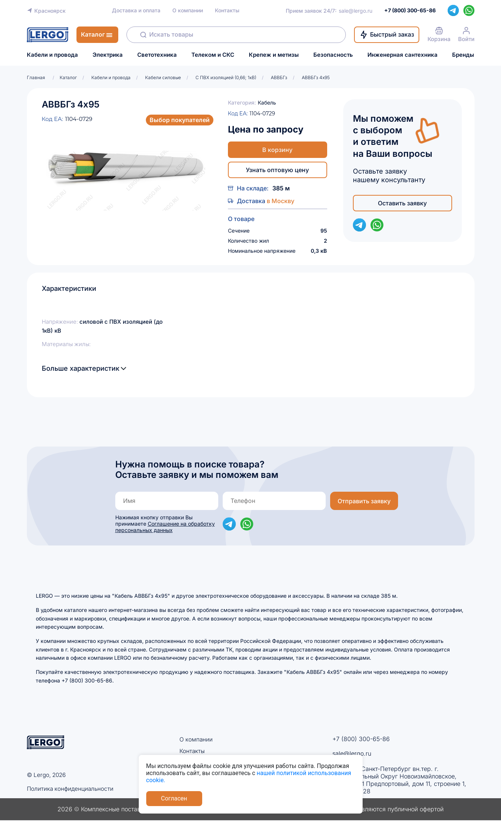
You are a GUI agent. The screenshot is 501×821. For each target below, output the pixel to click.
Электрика (108, 55)
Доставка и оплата (136, 10)
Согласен (174, 798)
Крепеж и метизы (274, 55)
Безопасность (333, 55)
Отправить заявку (364, 501)
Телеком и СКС (212, 55)
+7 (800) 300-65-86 (361, 739)
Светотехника (157, 55)
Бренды (463, 55)
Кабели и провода (52, 55)
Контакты (227, 10)
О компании (187, 10)
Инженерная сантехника (402, 55)
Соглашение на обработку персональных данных (165, 526)
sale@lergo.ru (355, 10)
